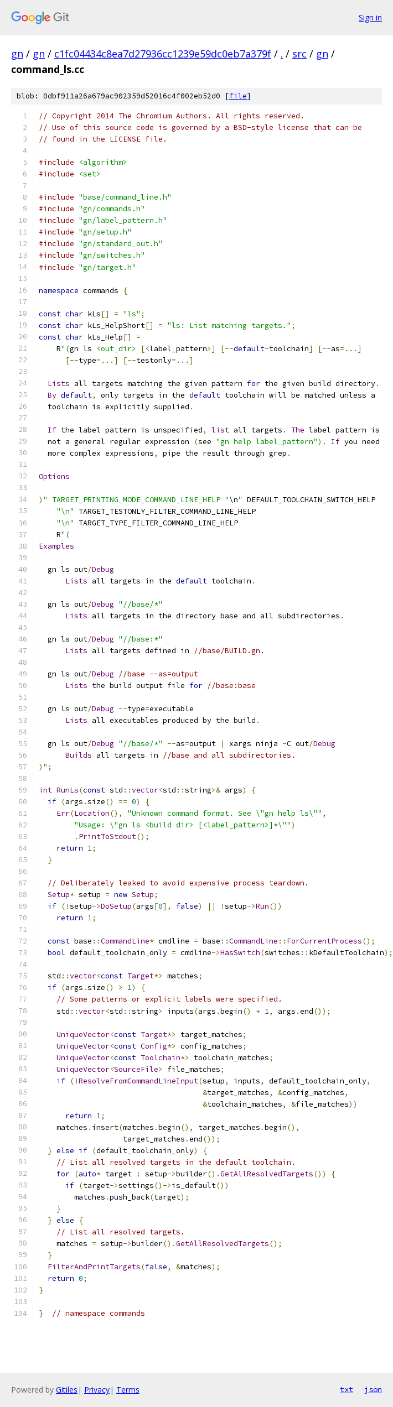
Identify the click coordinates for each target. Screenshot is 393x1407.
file (238, 96)
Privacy (97, 1389)
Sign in (370, 17)
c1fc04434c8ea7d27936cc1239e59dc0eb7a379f (162, 53)
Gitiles (66, 1389)
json (373, 1389)
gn (17, 53)
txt (346, 1389)
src (299, 53)
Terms (127, 1389)
